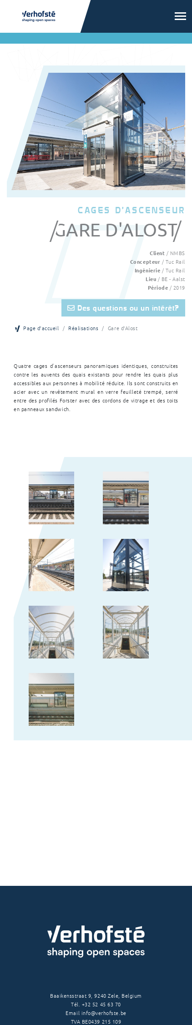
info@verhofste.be (103, 1012)
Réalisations (83, 328)
